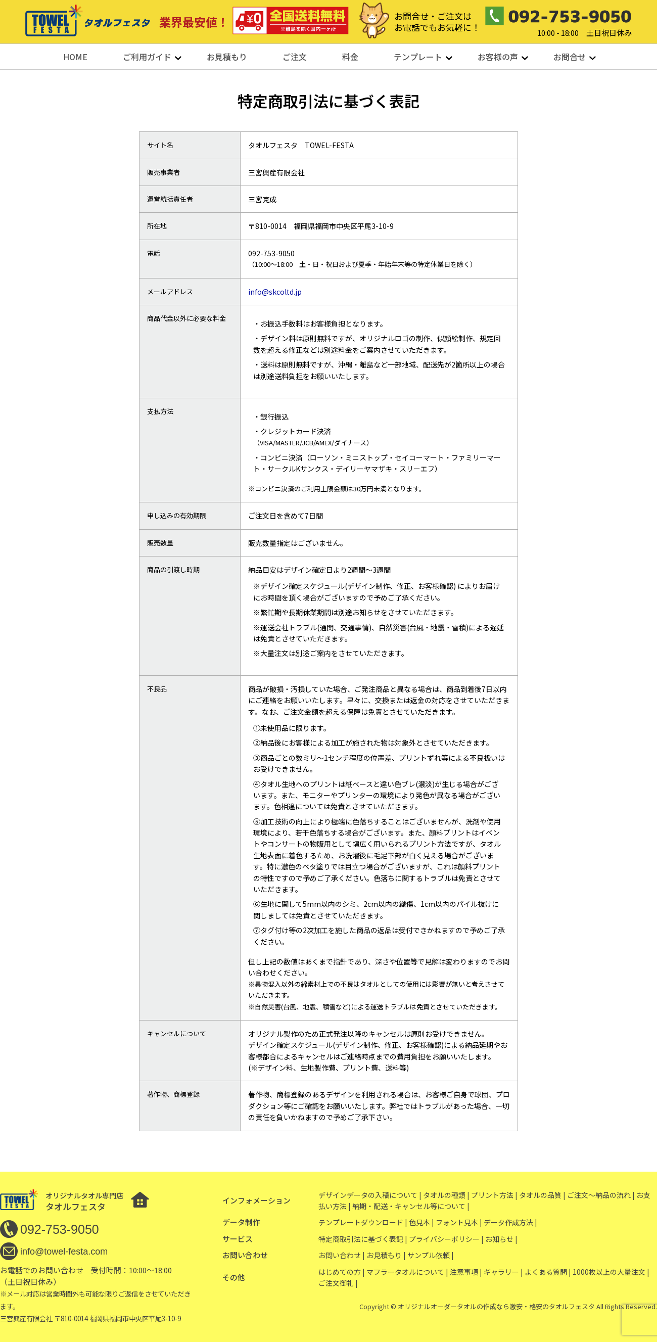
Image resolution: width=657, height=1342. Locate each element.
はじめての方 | (341, 1272)
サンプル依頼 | (430, 1255)
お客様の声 (498, 56)
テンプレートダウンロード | (362, 1222)
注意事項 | (466, 1272)
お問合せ (569, 56)
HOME (75, 57)
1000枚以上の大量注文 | (611, 1272)
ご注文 (295, 56)
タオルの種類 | (446, 1195)
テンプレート (418, 56)
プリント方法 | (494, 1195)
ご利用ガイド (147, 56)
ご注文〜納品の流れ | (601, 1195)
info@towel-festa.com (64, 1251)
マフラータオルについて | (407, 1272)
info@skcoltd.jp (275, 292)
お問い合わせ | (341, 1255)
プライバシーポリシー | (446, 1239)
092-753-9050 (59, 1229)
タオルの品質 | (542, 1195)
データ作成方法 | (510, 1222)
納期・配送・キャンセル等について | (411, 1206)
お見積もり (227, 57)
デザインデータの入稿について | (369, 1195)
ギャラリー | (503, 1272)
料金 (350, 57)
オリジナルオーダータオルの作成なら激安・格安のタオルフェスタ (496, 1306)
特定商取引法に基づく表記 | (362, 1239)
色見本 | (421, 1222)
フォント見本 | (459, 1222)
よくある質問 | (548, 1272)
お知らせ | (501, 1239)
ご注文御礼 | (338, 1283)
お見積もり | (386, 1255)
